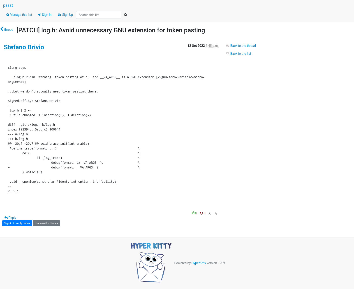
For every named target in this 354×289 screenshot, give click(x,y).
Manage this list (19, 15)
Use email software (46, 223)
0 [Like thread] (195, 213)
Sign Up (65, 15)
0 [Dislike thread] (202, 213)
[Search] (125, 15)
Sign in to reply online (17, 223)
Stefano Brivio (24, 47)
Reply (10, 218)
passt (8, 5)
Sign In (44, 15)
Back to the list (238, 53)
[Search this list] (98, 15)
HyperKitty (198, 263)
